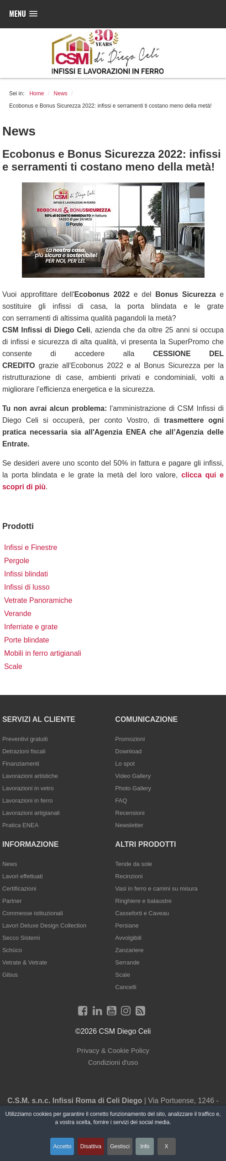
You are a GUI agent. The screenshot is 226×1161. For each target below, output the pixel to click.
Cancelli (125, 987)
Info (144, 1146)
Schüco (12, 950)
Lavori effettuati (22, 876)
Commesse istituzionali (32, 913)
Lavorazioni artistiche (30, 775)
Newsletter (129, 825)
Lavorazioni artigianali (31, 812)
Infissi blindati (26, 574)
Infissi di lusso (27, 587)
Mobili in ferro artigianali (42, 653)
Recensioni (129, 812)
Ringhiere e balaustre (143, 900)
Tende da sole (133, 863)
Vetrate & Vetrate (24, 962)
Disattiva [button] (90, 1146)
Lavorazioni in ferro (27, 800)
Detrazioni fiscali (24, 751)
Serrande (127, 962)
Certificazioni (19, 888)
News (9, 863)
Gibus (10, 974)
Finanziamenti (20, 763)
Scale (13, 666)
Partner (12, 900)
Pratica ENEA (20, 825)
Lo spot (125, 763)
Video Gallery (133, 775)
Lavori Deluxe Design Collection (44, 925)
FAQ (121, 800)
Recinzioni (128, 876)
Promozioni (130, 739)
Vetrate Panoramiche (38, 600)
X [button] (166, 1146)
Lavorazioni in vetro (28, 788)
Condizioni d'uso (113, 1062)
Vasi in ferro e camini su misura (156, 888)
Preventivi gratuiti (25, 739)
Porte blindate (26, 640)
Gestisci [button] (120, 1146)
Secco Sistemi (21, 937)
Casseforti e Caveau (142, 913)
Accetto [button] (62, 1146)
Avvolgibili (128, 937)
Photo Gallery (133, 788)
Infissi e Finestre (30, 547)
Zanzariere (129, 950)
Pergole (16, 561)
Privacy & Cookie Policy (113, 1050)
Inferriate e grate (31, 627)
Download (128, 751)
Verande (18, 613)
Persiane (126, 925)
